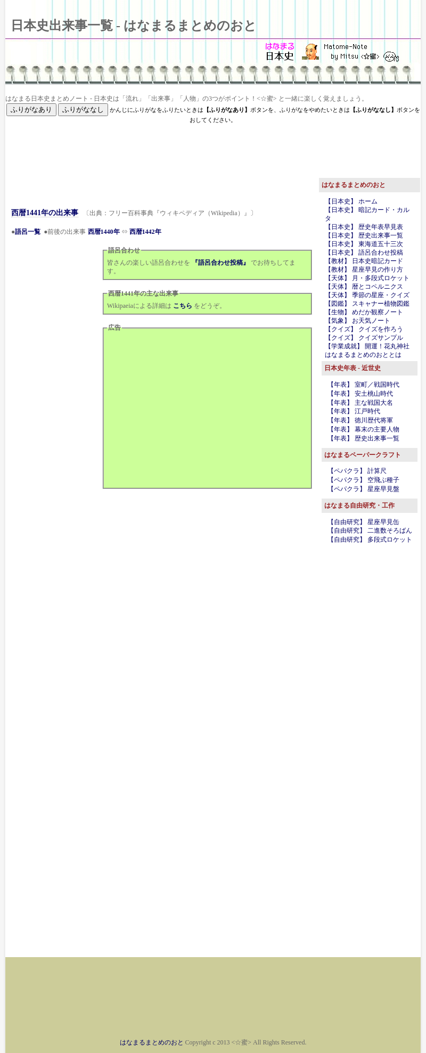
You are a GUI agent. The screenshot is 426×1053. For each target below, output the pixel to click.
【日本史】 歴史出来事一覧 (364, 235)
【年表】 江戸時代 (353, 411)
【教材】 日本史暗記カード (364, 261)
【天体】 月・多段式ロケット (367, 278)
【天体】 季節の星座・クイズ (367, 295)
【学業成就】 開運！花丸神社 (367, 346)
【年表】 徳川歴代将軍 (360, 420)
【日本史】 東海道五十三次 (364, 244)
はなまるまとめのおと (152, 1042)
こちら (182, 305)
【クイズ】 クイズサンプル (364, 337)
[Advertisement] (213, 149)
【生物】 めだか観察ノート (364, 312)
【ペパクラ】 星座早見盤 (363, 489)
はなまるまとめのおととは (363, 354)
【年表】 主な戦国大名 (360, 402)
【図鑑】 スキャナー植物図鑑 (367, 303)
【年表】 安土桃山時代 (360, 393)
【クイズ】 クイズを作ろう (364, 329)
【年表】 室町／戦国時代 (363, 384)
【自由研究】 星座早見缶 (363, 522)
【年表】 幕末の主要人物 (363, 429)
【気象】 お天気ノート (357, 320)
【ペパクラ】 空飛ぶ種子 (363, 480)
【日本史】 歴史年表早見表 (364, 227)
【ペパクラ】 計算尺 (357, 471)
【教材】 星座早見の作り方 (364, 269)
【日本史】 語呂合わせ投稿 (364, 252)
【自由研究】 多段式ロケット (369, 539)
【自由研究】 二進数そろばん (369, 530)
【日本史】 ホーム (351, 201)
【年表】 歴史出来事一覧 (363, 438)
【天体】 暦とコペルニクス (364, 286)
